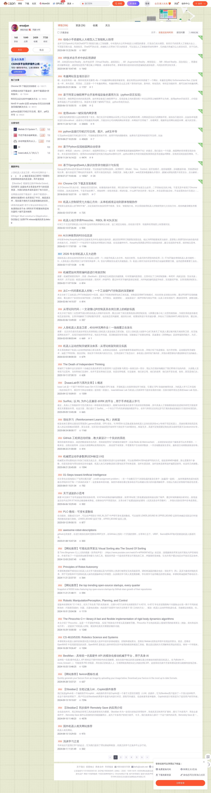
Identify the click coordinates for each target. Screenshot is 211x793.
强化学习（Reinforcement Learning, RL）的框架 (88, 419)
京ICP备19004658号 (106, 771)
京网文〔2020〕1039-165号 (125, 771)
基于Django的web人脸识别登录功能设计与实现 (88, 165)
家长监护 (79, 774)
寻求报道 (109, 767)
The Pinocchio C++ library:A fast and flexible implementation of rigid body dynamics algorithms (115, 618)
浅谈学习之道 (68, 741)
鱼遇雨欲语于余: (18, 208)
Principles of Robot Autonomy (77, 566)
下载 (27, 3)
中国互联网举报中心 (106, 774)
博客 (20, 3)
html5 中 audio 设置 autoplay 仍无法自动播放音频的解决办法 (30, 105)
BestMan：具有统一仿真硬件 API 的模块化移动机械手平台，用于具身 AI (103, 655)
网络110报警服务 (90, 774)
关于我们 (81, 767)
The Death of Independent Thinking (81, 364)
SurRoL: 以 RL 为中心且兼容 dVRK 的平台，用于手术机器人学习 (98, 401)
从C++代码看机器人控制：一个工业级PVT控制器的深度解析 (95, 290)
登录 (147, 3)
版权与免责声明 (147, 774)
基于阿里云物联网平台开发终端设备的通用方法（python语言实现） (100, 94)
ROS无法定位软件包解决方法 (29, 99)
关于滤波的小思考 (70, 493)
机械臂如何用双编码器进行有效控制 (81, 272)
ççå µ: (18, 176)
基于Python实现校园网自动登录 (79, 146)
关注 (20, 50)
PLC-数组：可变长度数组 (75, 511)
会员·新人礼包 (163, 3)
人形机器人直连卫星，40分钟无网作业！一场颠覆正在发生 (94, 327)
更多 (70, 3)
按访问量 (181, 32)
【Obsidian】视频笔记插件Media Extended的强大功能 (30, 183)
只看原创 (63, 32)
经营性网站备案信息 (145, 771)
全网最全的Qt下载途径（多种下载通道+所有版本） (30, 92)
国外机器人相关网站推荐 (74, 726)
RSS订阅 (193, 33)
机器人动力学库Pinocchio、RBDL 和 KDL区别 (87, 220)
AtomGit (44, 3)
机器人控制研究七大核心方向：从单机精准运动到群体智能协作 (97, 201)
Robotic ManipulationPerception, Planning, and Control (92, 600)
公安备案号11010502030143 (85, 771)
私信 (42, 50)
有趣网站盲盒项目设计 (73, 76)
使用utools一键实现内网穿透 (77, 113)
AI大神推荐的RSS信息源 (74, 235)
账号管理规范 (134, 774)
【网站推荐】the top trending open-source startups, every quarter (98, 585)
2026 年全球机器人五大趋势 (76, 253)
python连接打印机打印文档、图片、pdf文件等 (87, 131)
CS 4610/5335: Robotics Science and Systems (87, 637)
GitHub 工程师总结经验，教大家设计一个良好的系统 (91, 438)
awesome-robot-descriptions (76, 530)
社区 (34, 3)
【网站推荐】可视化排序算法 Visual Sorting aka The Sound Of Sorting (101, 548)
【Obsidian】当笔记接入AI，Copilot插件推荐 (86, 689)
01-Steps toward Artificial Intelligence (81, 474)
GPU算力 (58, 2)
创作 (200, 3)
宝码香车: (15, 187)
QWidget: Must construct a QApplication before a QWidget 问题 (30, 216)
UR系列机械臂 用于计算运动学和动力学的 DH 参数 (30, 205)
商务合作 (99, 767)
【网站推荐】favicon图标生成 (77, 674)
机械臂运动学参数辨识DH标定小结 (80, 456)
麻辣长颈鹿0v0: (18, 197)
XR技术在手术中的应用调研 (76, 57)
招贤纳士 (90, 767)
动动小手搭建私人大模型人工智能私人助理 (85, 39)
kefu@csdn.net (141, 767)
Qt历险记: (15, 219)
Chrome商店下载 (121, 774)
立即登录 (180, 783)
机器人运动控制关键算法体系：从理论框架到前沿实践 (92, 346)
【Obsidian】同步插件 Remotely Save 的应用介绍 (89, 707)
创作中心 (186, 3)
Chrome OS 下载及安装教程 (76, 183)
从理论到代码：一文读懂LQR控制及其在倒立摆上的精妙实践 (96, 309)
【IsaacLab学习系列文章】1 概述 (80, 382)
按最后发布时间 (166, 32)
